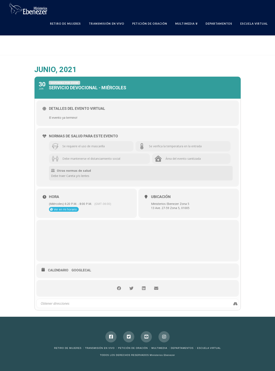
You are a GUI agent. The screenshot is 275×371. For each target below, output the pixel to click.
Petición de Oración (133, 348)
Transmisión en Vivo (100, 348)
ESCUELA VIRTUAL (209, 348)
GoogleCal (81, 270)
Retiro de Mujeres (68, 348)
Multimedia (159, 348)
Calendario (58, 270)
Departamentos (182, 348)
